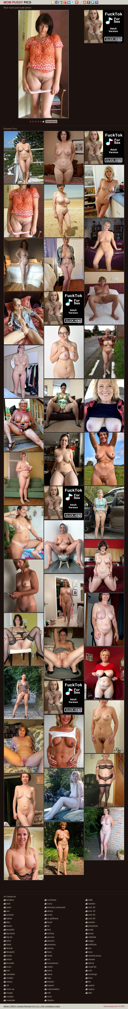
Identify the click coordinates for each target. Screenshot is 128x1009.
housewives (51, 963)
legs (47, 978)
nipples (49, 1000)
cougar (8, 993)
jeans (48, 970)
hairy (48, 952)
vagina (89, 989)
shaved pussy (93, 956)
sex (88, 948)
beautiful (9, 930)
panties (90, 922)
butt (7, 970)
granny (49, 948)
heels (48, 956)
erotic (48, 915)
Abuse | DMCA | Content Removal (18, 1006)
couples (9, 996)
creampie (9, 1000)
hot (47, 959)
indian (48, 967)
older (89, 900)
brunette (9, 963)
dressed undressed (54, 907)
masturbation (51, 989)
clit (6, 985)
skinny (89, 963)
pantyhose (91, 926)
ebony (48, 911)
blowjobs (9, 952)
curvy (48, 904)
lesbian (49, 982)
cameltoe (9, 974)
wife (88, 993)
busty (7, 967)
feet (47, 930)
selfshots (91, 944)
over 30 (90, 907)
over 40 (90, 911)
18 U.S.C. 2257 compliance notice (46, 1006)
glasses (49, 941)
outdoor (90, 904)
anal (7, 904)
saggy (89, 941)
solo (88, 970)
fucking (49, 933)
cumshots (50, 900)
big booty (9, 933)
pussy (89, 933)
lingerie (49, 985)
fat (46, 926)
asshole (9, 915)
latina (48, 974)
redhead (90, 937)
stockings (91, 974)
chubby (8, 978)
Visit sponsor (51, 121)
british (8, 959)
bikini (7, 941)
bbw (7, 922)
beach (8, 926)
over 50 (90, 915)
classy (8, 982)
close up (9, 989)
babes (8, 918)
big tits (8, 937)
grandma (50, 944)
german (49, 937)
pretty (89, 930)
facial (48, 922)
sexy (88, 952)
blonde (8, 948)
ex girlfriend (51, 918)
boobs (8, 956)
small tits (90, 967)
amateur (9, 900)
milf (47, 993)
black (7, 944)
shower (90, 959)
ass (7, 911)
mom (48, 996)
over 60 (90, 918)
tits (88, 982)
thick (88, 978)
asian (7, 907)
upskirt (89, 985)
